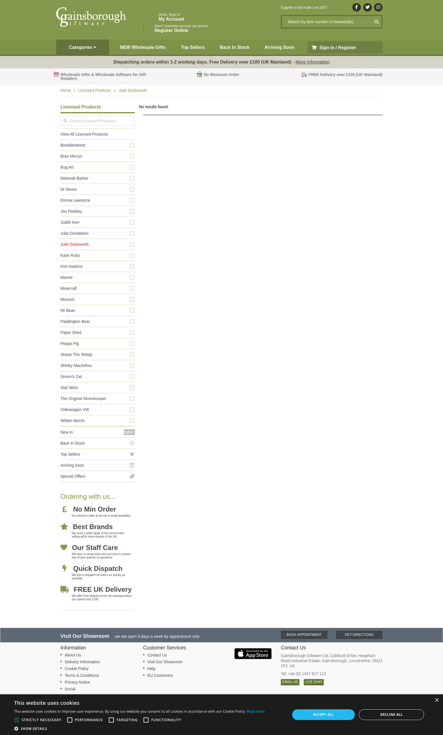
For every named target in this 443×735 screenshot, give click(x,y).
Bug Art (66, 167)
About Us (73, 655)
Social (70, 689)
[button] (139, 728)
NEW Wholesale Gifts (143, 47)
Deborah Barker (74, 178)
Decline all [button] (391, 714)
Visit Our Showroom (165, 662)
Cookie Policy (77, 668)
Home (65, 90)
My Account (171, 17)
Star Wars (69, 387)
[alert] (221, 714)
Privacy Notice (77, 682)
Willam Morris (72, 420)
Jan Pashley (71, 211)
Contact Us (157, 655)
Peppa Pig (69, 343)
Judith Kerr (70, 222)
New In (66, 432)
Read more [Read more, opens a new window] (256, 711)
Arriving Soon (279, 47)
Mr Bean (67, 310)
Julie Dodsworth (133, 90)
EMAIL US (290, 682)
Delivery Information (82, 662)
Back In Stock (234, 47)
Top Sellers (193, 47)
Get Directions (359, 635)
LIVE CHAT (313, 682)
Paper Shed (70, 332)
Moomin (67, 299)
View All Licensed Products (84, 134)
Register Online (181, 28)
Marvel (66, 277)
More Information (313, 62)
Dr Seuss (68, 189)
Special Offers (72, 476)
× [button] (437, 700)
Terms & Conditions (82, 675)
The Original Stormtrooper (83, 398)
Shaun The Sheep (76, 354)
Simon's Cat (71, 376)
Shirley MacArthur (76, 365)
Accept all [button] (323, 714)
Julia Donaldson (74, 233)
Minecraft (68, 288)
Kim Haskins (71, 266)
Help (151, 668)
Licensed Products (95, 90)
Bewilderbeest (72, 145)
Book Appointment (304, 635)
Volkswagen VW (74, 409)
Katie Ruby (70, 255)
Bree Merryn (71, 156)
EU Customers (160, 675)
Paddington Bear (75, 321)
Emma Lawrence (75, 200)
